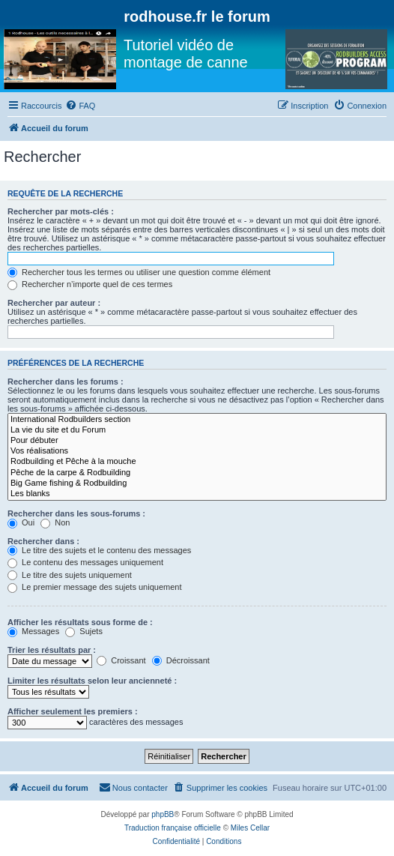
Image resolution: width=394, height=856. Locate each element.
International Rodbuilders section (197, 420)
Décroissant (181, 660)
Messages (33, 631)
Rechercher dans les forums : (65, 381)
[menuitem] (80, 106)
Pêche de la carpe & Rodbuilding (197, 473)
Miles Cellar (250, 828)
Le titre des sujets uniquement (69, 574)
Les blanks (197, 494)
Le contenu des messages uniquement (85, 562)
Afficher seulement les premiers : (72, 711)
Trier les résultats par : (51, 649)
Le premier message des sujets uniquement (94, 586)
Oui (20, 522)
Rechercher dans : (43, 541)
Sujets (84, 631)
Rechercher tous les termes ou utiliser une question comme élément (138, 272)
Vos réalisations (197, 451)
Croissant (121, 660)
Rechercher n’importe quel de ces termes (89, 284)
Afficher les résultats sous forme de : (80, 622)
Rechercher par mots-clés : (60, 211)
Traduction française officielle (172, 828)
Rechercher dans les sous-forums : (76, 513)
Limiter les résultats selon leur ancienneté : (92, 680)
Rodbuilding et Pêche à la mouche (197, 461)
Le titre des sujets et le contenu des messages (99, 550)
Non (55, 522)
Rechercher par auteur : (53, 302)
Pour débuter (197, 440)
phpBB (162, 814)
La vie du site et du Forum (197, 430)
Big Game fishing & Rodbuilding (197, 483)
